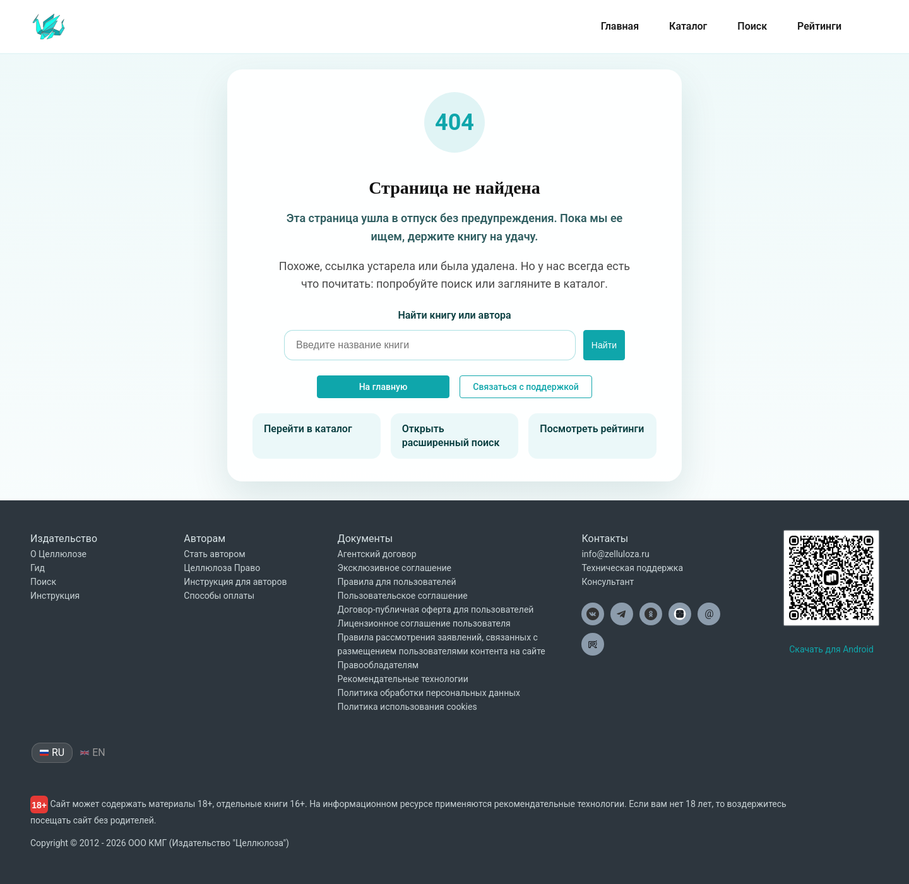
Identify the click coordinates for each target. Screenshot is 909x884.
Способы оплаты (219, 596)
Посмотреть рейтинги (592, 429)
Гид (37, 568)
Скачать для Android (831, 649)
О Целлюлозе (58, 554)
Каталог (688, 26)
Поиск (752, 26)
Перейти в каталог (308, 429)
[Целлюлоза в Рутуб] (592, 644)
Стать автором (214, 554)
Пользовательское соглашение (403, 596)
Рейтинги (819, 26)
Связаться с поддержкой (525, 387)
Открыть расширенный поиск (451, 436)
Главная (620, 26)
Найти (604, 345)
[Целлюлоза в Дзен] (679, 614)
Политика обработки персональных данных (429, 693)
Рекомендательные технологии (403, 679)
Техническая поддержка (632, 568)
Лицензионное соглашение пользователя (424, 623)
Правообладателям (378, 665)
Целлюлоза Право (222, 568)
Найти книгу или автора (454, 315)
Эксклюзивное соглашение (394, 568)
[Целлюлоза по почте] (709, 614)
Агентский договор (377, 554)
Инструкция (55, 596)
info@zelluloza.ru (615, 554)
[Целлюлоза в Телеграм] (621, 614)
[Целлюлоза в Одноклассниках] (650, 614)
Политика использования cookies (407, 707)
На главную (383, 387)
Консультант (607, 582)
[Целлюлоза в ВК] (592, 614)
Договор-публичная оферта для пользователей (436, 609)
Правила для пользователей (397, 582)
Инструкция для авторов (235, 582)
